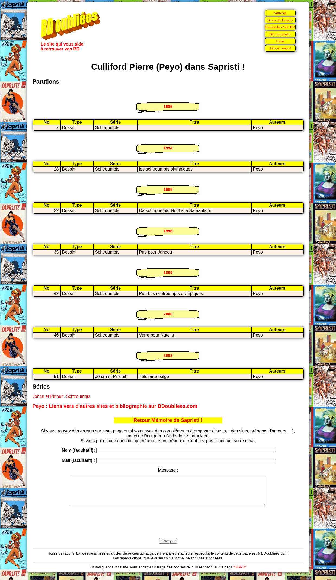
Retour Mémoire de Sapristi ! (168, 420)
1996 (168, 231)
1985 (168, 106)
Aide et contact (280, 48)
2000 (168, 314)
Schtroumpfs (78, 396)
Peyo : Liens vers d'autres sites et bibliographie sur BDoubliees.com (115, 406)
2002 (168, 355)
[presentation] (168, 528)
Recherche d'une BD (280, 27)
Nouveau (280, 13)
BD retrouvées (280, 34)
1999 (168, 272)
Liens (280, 41)
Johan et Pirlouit (48, 396)
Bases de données (280, 20)
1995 (168, 189)
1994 (168, 148)
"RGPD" (240, 573)
